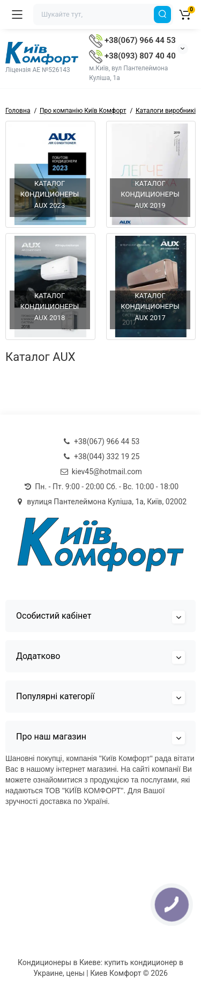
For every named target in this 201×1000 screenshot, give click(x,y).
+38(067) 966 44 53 (132, 40)
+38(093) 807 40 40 (132, 56)
